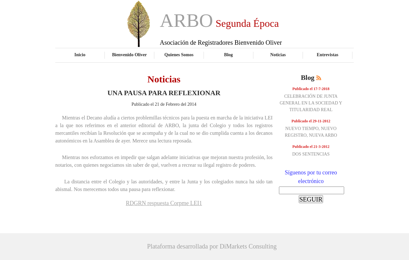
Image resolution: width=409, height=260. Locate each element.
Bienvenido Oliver (129, 54)
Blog (228, 54)
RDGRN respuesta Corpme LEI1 (164, 203)
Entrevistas (327, 54)
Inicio (79, 54)
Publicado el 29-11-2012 (310, 121)
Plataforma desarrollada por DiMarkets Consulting (211, 246)
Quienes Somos (179, 54)
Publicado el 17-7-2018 (310, 89)
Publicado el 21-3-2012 (310, 146)
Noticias (278, 54)
